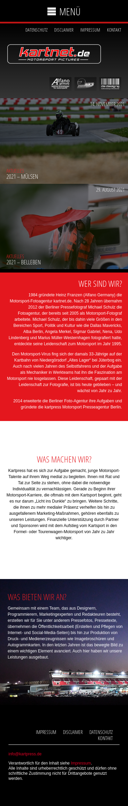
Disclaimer (63, 30)
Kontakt (114, 30)
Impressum (90, 30)
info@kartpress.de (25, 754)
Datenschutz (36, 30)
